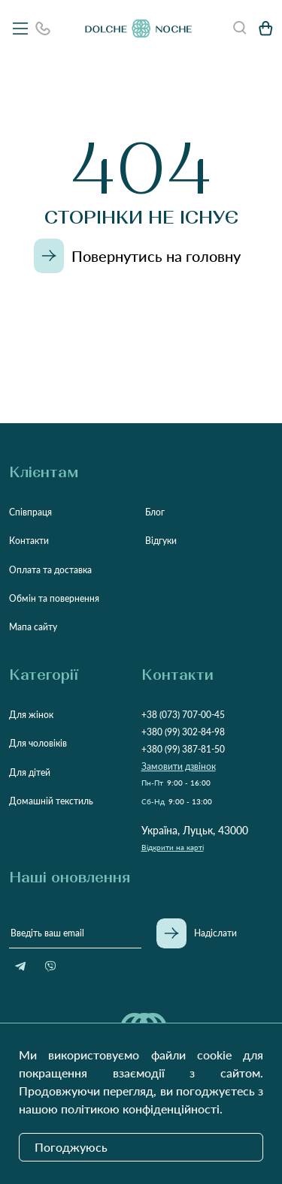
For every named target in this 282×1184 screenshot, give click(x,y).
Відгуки (161, 540)
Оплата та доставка (50, 569)
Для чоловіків (38, 743)
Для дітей (29, 772)
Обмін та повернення (54, 598)
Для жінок (31, 714)
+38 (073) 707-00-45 (183, 714)
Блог (155, 512)
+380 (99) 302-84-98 (183, 732)
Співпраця (30, 512)
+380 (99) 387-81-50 (183, 749)
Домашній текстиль (51, 801)
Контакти (29, 540)
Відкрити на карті (172, 847)
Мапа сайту (33, 627)
